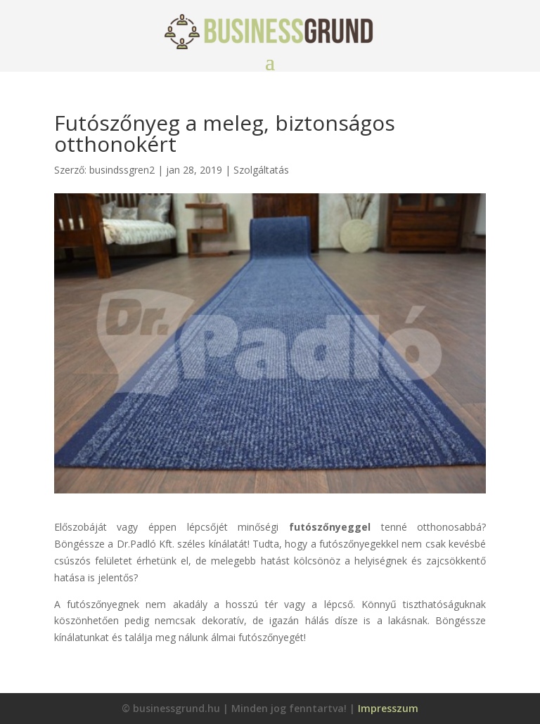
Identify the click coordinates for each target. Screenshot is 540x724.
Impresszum (388, 708)
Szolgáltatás (261, 169)
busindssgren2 (122, 169)
